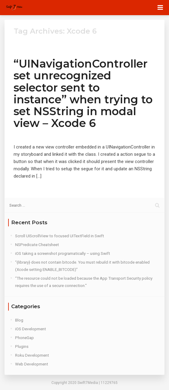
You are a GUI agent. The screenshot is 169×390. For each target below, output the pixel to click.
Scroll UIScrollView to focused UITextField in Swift (59, 235)
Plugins (21, 346)
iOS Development (30, 328)
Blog (19, 320)
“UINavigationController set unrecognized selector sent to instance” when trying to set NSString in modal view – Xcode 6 (83, 93)
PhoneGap (24, 337)
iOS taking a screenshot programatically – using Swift (62, 253)
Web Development (31, 364)
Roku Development (32, 355)
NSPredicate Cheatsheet (37, 244)
